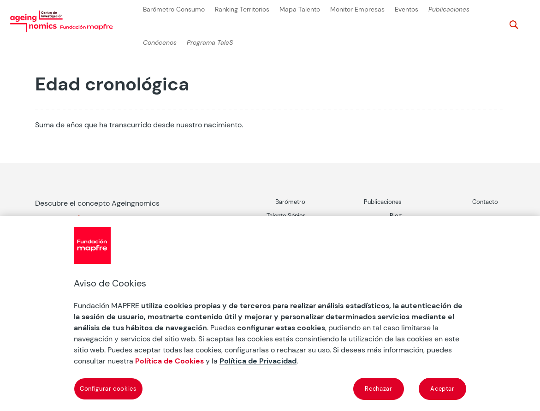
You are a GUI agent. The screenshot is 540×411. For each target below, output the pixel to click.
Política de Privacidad (258, 361)
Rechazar (378, 389)
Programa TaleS (210, 43)
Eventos (406, 9)
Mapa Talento (299, 9)
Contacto (485, 202)
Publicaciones (448, 9)
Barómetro (290, 202)
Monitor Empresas (357, 9)
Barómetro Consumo (174, 9)
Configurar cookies (108, 389)
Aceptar (442, 389)
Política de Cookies (169, 361)
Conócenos (160, 43)
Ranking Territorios (242, 9)
